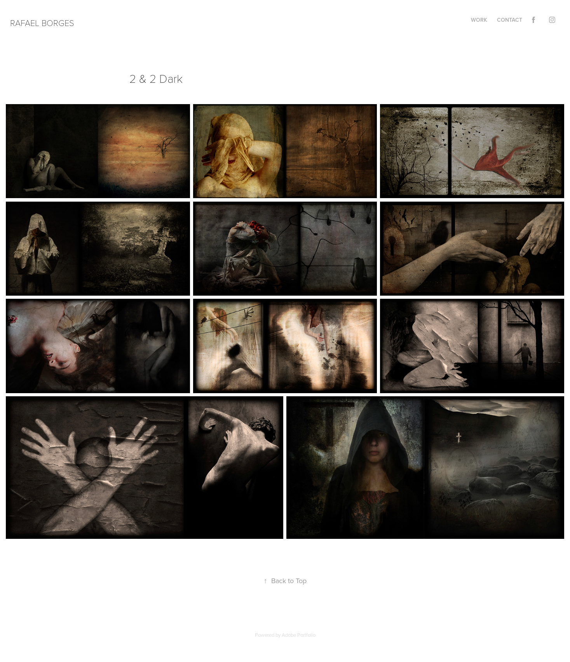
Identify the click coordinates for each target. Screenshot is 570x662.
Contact (509, 20)
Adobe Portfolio (299, 634)
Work (479, 20)
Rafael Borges (42, 22)
